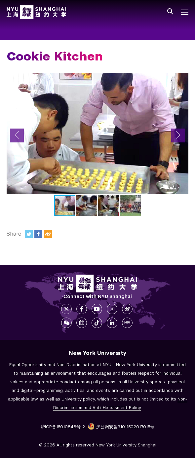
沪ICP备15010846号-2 (63, 427)
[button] (17, 135)
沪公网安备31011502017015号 (121, 427)
